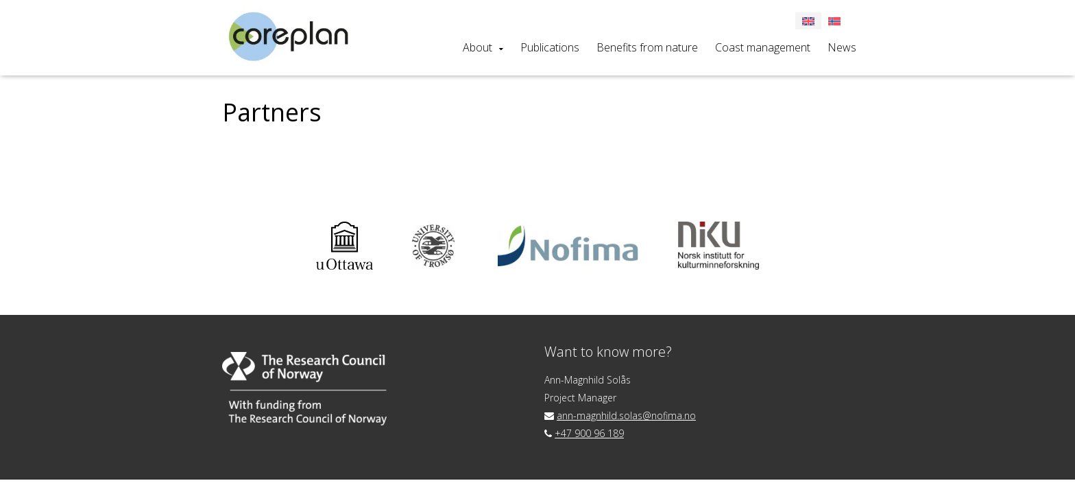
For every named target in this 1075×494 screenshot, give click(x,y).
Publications (549, 47)
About (477, 47)
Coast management (762, 47)
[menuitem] (834, 21)
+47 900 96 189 (589, 433)
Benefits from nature (647, 47)
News (842, 47)
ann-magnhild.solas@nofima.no (626, 415)
